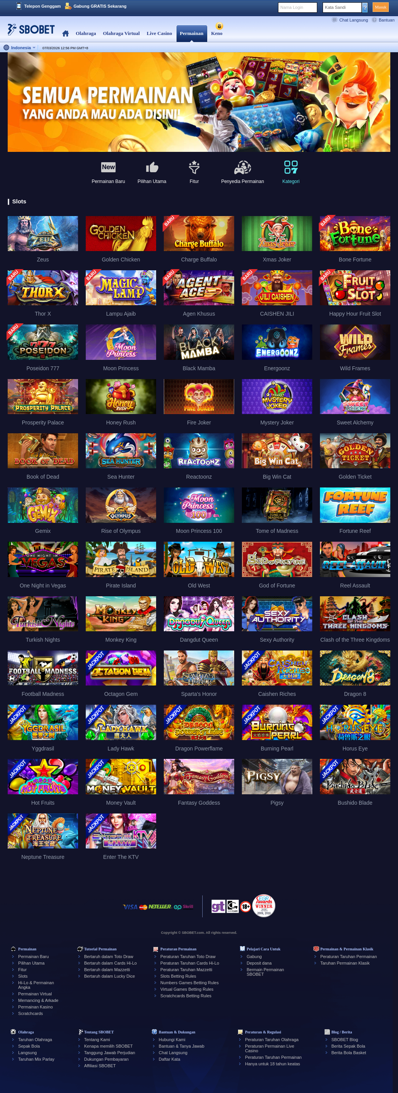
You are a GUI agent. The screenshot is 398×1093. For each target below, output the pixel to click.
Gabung (253, 956)
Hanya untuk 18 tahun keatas (272, 1063)
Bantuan (387, 20)
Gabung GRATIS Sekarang (100, 6)
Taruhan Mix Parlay (36, 1059)
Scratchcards (30, 1013)
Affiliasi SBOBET (100, 1065)
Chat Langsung (353, 20)
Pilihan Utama (31, 963)
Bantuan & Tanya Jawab (181, 1046)
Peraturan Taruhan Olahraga (271, 1039)
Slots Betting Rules (178, 976)
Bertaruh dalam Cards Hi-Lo (110, 963)
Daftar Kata (169, 1059)
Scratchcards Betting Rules (185, 995)
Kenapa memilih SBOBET (108, 1046)
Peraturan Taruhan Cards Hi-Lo (189, 963)
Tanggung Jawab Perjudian (109, 1052)
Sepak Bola (29, 1046)
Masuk (380, 7)
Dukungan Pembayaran (106, 1059)
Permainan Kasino (35, 1007)
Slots (22, 976)
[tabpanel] (199, 102)
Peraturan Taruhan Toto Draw (187, 956)
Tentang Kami (97, 1039)
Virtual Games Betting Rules (186, 989)
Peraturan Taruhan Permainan (348, 956)
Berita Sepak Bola (348, 1046)
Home (65, 33)
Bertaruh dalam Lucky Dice (109, 976)
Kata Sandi (335, 7)
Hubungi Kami (172, 1039)
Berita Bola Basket (348, 1052)
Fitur (22, 969)
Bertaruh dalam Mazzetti (107, 969)
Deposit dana (258, 963)
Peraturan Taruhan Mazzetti (186, 969)
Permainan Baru (33, 956)
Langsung (27, 1052)
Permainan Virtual (35, 994)
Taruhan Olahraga (35, 1039)
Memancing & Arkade (38, 1000)
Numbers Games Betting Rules (189, 982)
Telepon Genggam (42, 6)
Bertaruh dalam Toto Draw (108, 956)
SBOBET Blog (344, 1039)
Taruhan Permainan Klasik (345, 963)
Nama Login (291, 7)
